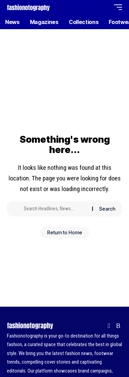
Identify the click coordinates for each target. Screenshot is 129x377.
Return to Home (64, 232)
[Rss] (118, 325)
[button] (92, 7)
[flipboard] (109, 325)
